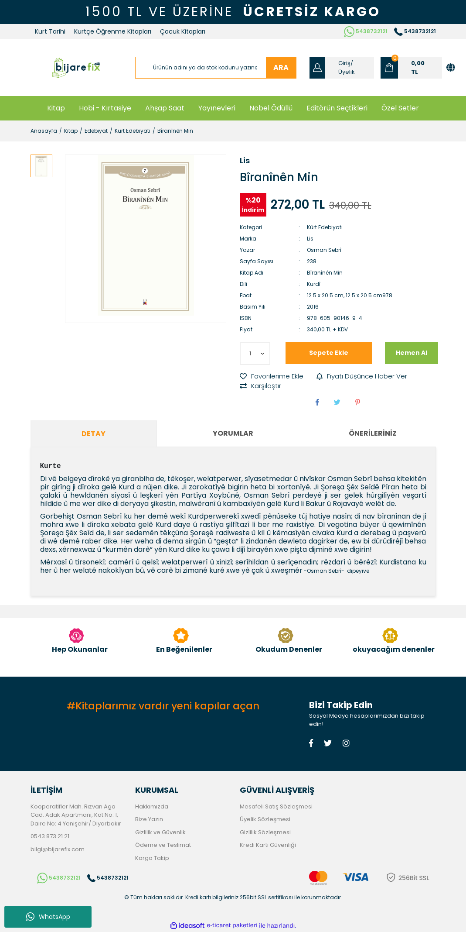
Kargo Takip (152, 858)
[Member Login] (342, 68)
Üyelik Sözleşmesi (265, 819)
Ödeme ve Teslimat (163, 845)
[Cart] (411, 68)
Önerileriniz (373, 433)
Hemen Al (411, 352)
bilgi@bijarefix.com (58, 849)
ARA (281, 67)
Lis (245, 160)
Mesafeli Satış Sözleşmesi (276, 806)
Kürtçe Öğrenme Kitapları (112, 31)
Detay (93, 434)
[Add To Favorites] (271, 376)
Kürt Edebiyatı (325, 227)
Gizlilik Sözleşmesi (265, 832)
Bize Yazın (149, 819)
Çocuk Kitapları (182, 31)
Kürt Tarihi (50, 31)
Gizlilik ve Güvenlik (160, 832)
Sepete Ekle (328, 352)
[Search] (215, 68)
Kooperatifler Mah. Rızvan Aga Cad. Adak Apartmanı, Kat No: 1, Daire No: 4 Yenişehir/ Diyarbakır (76, 815)
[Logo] (76, 67)
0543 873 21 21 (50, 836)
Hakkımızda (151, 806)
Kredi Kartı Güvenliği (268, 845)
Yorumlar (233, 433)
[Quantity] (255, 354)
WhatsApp (48, 917)
